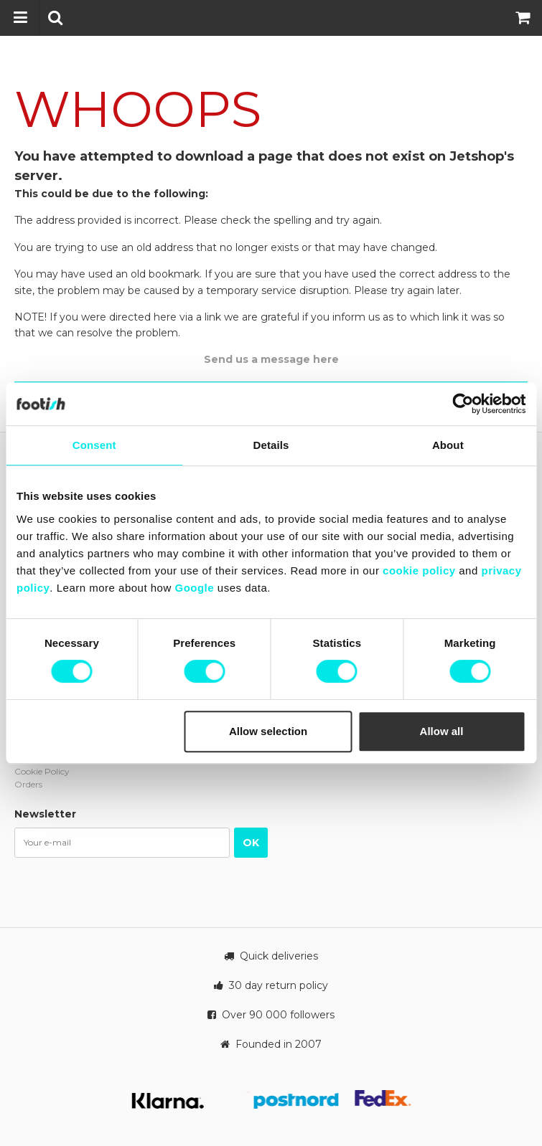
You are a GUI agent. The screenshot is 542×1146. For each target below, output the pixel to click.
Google (194, 588)
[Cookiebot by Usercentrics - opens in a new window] (462, 404)
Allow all (442, 731)
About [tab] (448, 445)
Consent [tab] (94, 445)
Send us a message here (271, 359)
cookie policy (419, 570)
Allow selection (268, 731)
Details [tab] (271, 445)
